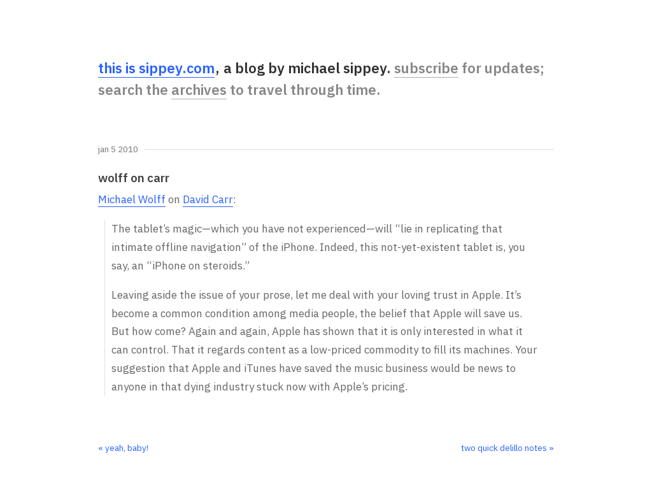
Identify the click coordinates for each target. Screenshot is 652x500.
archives (199, 89)
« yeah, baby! (123, 448)
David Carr (208, 199)
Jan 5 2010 (118, 149)
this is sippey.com (156, 68)
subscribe (426, 68)
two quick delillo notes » (507, 448)
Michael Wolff (132, 199)
